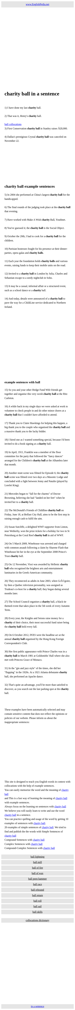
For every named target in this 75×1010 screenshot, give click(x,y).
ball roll (37, 900)
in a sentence (37, 1006)
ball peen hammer (37, 878)
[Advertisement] (37, 45)
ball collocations (13, 124)
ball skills (38, 911)
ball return (37, 895)
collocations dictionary (37, 920)
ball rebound (37, 889)
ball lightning (38, 856)
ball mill (37, 862)
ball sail (37, 906)
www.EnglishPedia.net (37, 4)
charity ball (61, 798)
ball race (37, 884)
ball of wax (37, 873)
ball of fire (37, 867)
